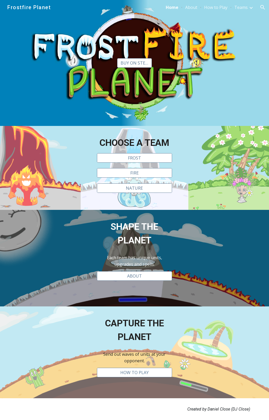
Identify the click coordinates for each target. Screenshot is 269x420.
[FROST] (134, 158)
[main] (134, 142)
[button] (262, 7)
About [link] (191, 7)
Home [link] (172, 7)
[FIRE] (134, 173)
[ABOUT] (134, 276)
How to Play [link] (215, 7)
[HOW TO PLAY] (134, 372)
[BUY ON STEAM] (134, 63)
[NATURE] (134, 188)
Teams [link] (241, 7)
